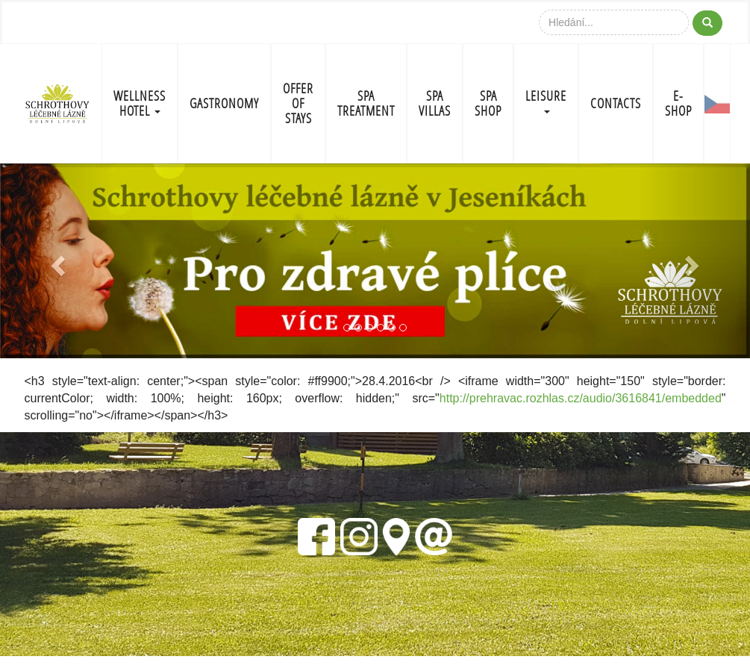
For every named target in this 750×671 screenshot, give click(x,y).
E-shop (678, 103)
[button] (56, 261)
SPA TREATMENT (366, 103)
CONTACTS (615, 103)
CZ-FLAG (717, 103)
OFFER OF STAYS (298, 103)
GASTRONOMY (224, 103)
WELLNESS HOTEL (139, 103)
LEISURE (545, 100)
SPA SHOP (488, 103)
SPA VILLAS (435, 103)
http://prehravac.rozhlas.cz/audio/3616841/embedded (581, 398)
